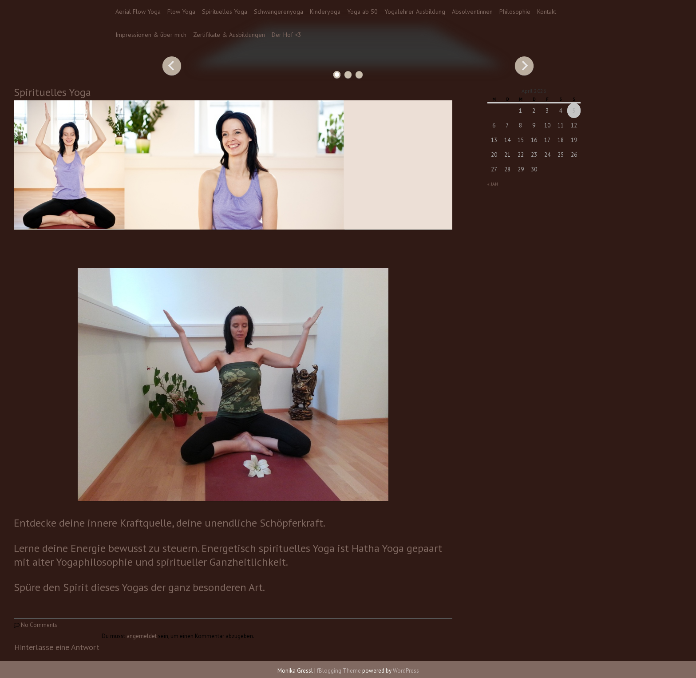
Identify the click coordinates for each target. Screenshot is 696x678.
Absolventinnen (472, 12)
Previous (171, 65)
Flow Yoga (181, 12)
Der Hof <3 (286, 35)
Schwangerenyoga (278, 12)
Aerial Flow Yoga (138, 12)
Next (524, 65)
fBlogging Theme (339, 670)
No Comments (39, 625)
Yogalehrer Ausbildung (414, 12)
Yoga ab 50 (362, 12)
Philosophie (514, 12)
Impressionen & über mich (150, 35)
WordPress (406, 670)
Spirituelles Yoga (224, 12)
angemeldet (142, 636)
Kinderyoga (325, 12)
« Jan (492, 184)
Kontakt (546, 12)
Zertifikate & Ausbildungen (229, 35)
